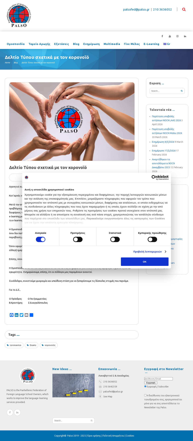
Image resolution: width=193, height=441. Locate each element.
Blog (74, 44)
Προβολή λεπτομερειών (147, 251)
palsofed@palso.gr (136, 9)
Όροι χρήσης (94, 435)
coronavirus (15, 345)
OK (145, 261)
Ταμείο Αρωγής (38, 44)
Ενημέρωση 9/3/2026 (163, 142)
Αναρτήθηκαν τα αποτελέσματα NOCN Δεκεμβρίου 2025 (163, 163)
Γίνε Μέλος (128, 44)
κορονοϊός (50, 345)
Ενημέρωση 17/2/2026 (164, 150)
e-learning (147, 44)
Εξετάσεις (60, 44)
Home (7, 63)
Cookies (130, 435)
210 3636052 (162, 9)
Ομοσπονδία (15, 44)
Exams (33, 345)
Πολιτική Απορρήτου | (114, 435)
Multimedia (108, 44)
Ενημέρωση (89, 44)
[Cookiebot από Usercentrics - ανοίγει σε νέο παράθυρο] (154, 177)
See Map (105, 396)
